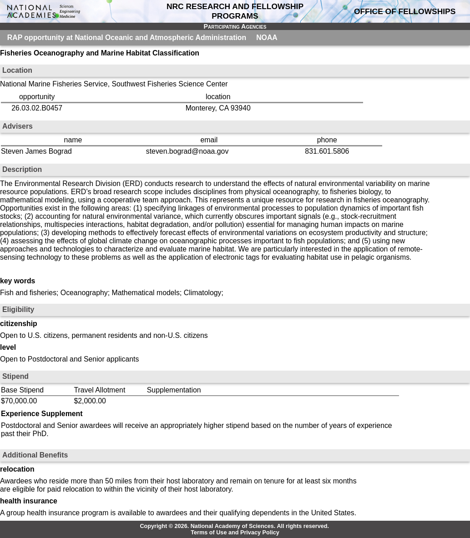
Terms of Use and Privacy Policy (235, 532)
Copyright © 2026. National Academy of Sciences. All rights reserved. (234, 526)
